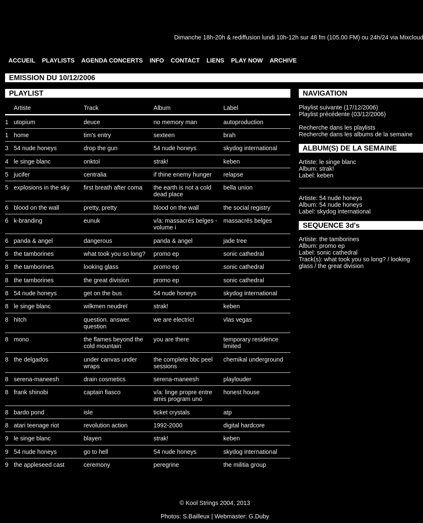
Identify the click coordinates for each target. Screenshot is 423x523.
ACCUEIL (21, 60)
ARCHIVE (283, 60)
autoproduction (243, 122)
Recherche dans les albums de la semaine (356, 134)
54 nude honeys (35, 148)
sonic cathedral (243, 253)
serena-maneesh (36, 379)
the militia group (244, 464)
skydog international (250, 148)
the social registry (246, 207)
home (21, 135)
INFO (156, 60)
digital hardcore (243, 425)
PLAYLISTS (58, 60)
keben (231, 161)
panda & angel (33, 240)
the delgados (31, 359)
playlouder (237, 379)
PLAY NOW (247, 60)
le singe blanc (32, 161)
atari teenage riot (36, 425)
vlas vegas (237, 319)
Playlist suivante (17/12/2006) (338, 107)
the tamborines (34, 253)
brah (229, 135)
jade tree (235, 240)
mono (21, 339)
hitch (20, 319)
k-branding (28, 220)
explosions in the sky (42, 187)
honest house (241, 392)
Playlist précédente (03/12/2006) (342, 114)
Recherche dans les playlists (337, 127)
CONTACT (185, 60)
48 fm (317, 37)
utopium (24, 122)
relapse (233, 174)
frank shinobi (31, 392)
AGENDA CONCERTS (112, 60)
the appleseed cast (39, 464)
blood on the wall (36, 207)
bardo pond (29, 412)
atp (227, 412)
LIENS (215, 60)
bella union (238, 187)
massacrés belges (247, 220)
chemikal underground (253, 359)
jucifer (22, 174)
